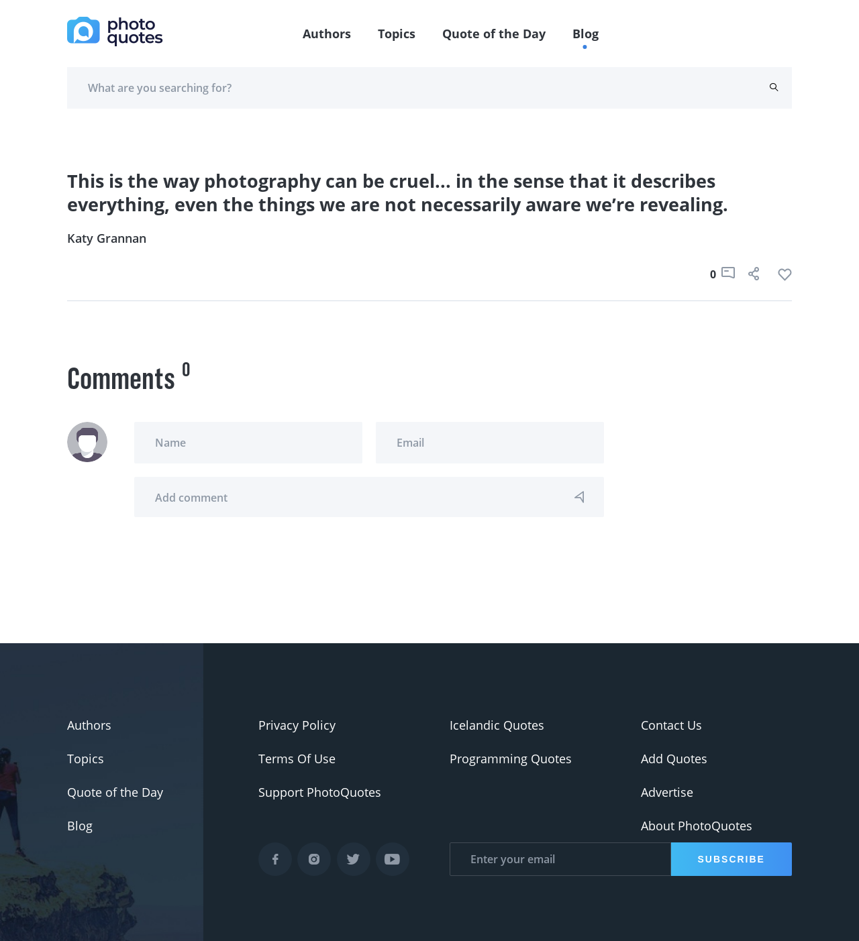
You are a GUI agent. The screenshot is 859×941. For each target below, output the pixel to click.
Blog (585, 33)
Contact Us (671, 725)
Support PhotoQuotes (319, 792)
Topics (396, 33)
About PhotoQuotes (696, 826)
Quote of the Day (494, 33)
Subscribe (731, 859)
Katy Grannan (106, 238)
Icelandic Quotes (497, 725)
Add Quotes (674, 759)
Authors (327, 33)
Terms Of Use (297, 759)
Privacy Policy (297, 725)
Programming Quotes (511, 759)
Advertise (667, 792)
